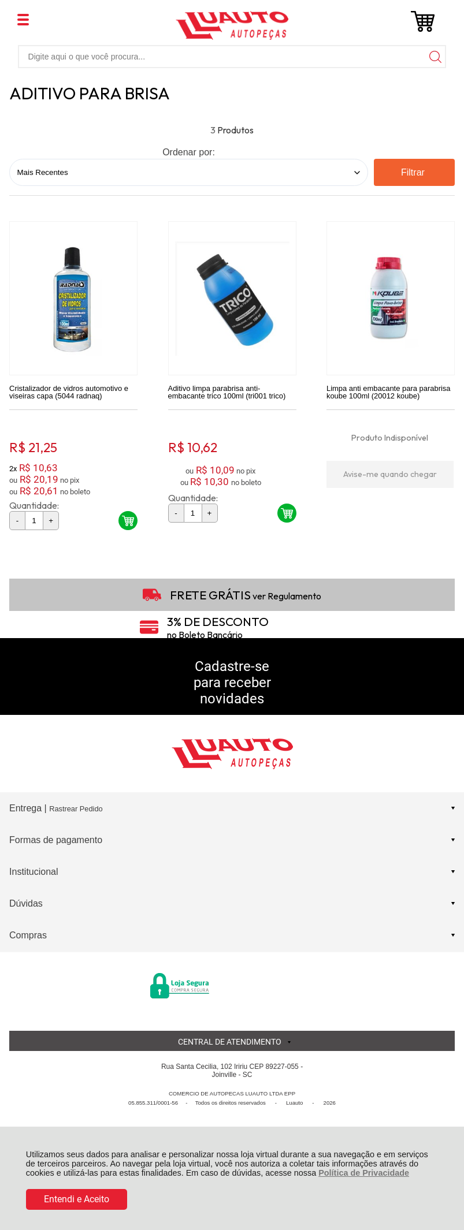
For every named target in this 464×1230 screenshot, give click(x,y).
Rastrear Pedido (75, 812)
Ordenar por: (188, 152)
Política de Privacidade (363, 1172)
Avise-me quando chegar (390, 477)
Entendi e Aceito (76, 1199)
